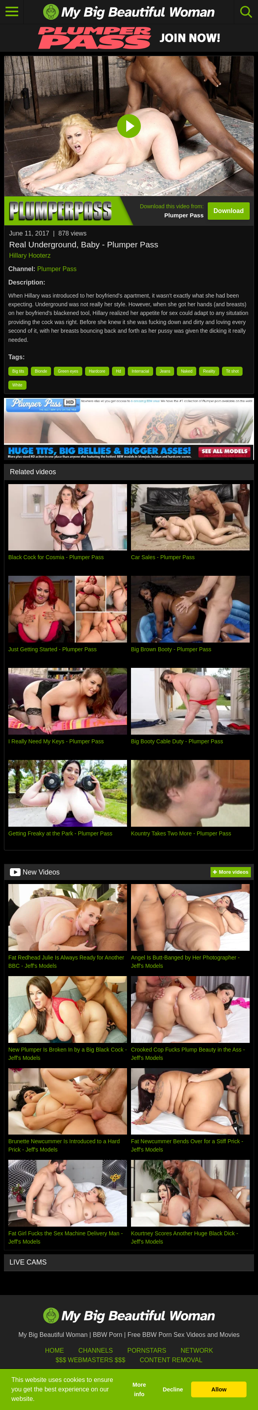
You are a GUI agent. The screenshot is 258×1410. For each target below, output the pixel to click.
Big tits (18, 371)
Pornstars (146, 1350)
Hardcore (97, 371)
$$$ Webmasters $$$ (90, 1360)
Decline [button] (173, 1389)
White (17, 385)
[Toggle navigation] (12, 12)
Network (197, 1350)
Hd (118, 371)
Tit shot (232, 371)
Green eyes (68, 371)
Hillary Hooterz (30, 255)
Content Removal (171, 1360)
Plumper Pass (57, 269)
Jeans (165, 371)
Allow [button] (218, 1389)
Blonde (41, 371)
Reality (209, 371)
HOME (54, 1350)
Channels (95, 1350)
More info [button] (139, 1389)
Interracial (140, 371)
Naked (186, 371)
